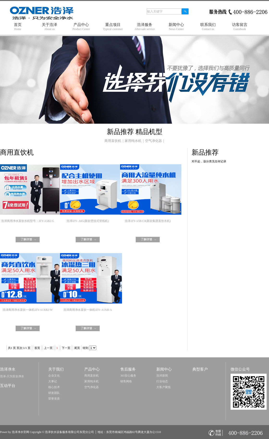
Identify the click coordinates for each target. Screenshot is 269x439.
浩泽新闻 (162, 375)
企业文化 (54, 375)
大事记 (52, 381)
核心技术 (54, 387)
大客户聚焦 (163, 387)
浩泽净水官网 (20, 432)
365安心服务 (128, 375)
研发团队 (54, 393)
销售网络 (126, 381)
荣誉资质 (54, 398)
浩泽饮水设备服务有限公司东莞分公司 (69, 432)
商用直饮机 (112, 141)
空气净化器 (153, 141)
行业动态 (162, 381)
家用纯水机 (133, 141)
